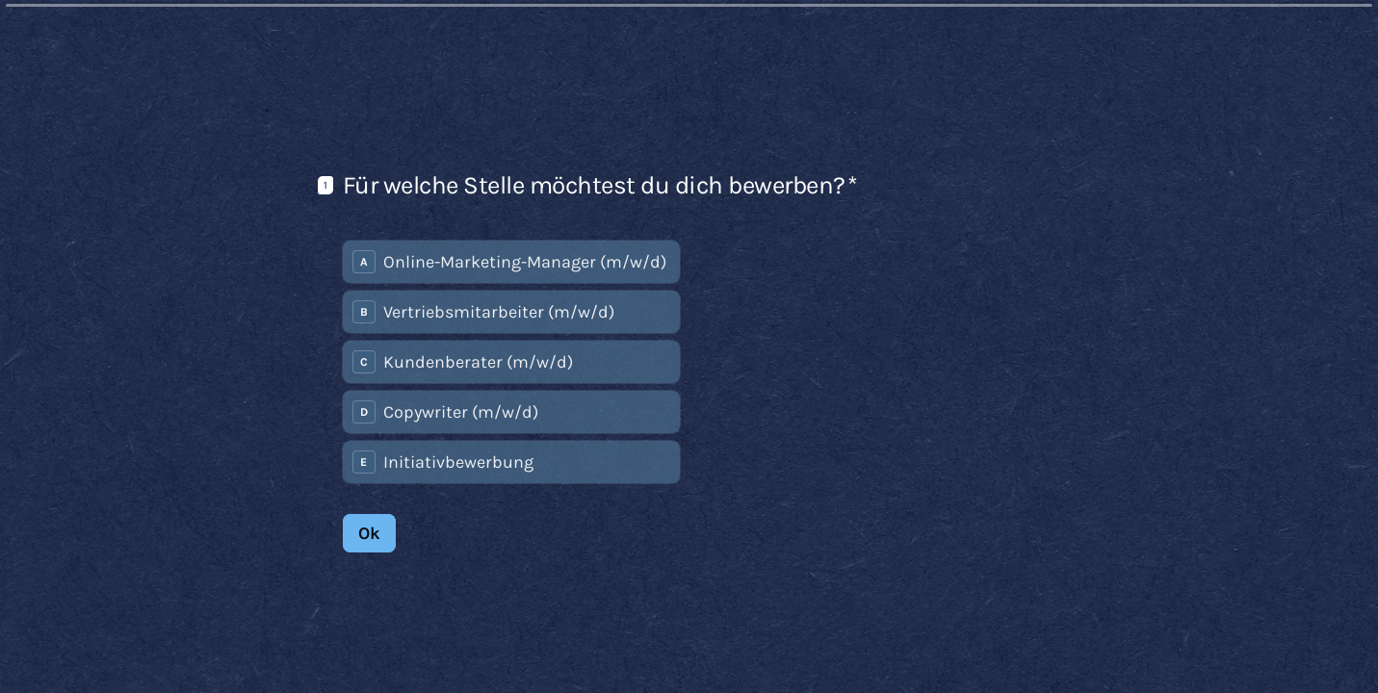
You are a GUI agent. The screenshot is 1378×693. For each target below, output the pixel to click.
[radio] (511, 261)
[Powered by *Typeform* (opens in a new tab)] (1268, 646)
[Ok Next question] (369, 532)
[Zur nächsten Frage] (1166, 646)
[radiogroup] (511, 361)
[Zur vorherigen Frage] (1133, 646)
